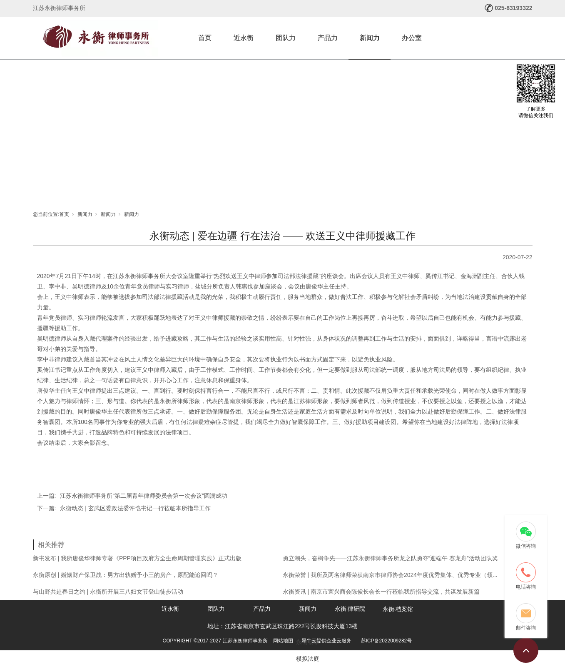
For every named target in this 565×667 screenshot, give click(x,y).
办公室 (412, 37)
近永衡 (244, 37)
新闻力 (370, 37)
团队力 (286, 37)
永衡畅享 (307, 642)
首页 (205, 37)
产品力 (328, 37)
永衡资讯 (307, 625)
